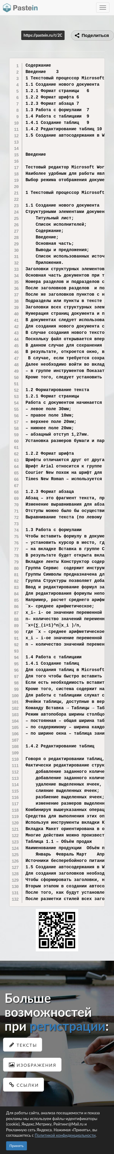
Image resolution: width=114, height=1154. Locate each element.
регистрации (67, 1025)
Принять (16, 1145)
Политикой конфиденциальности (65, 1135)
